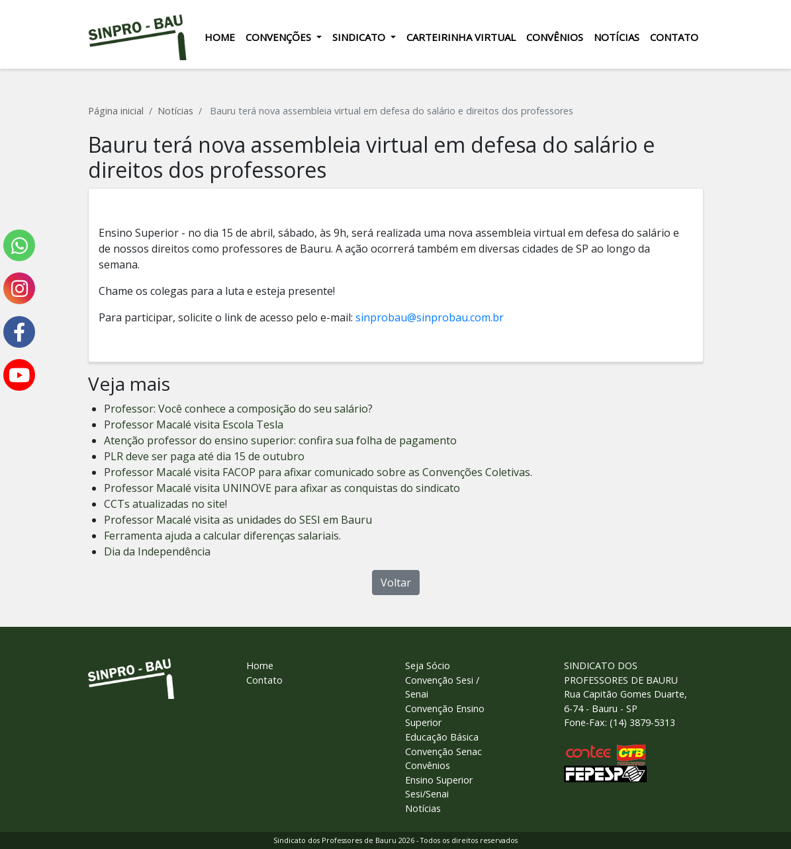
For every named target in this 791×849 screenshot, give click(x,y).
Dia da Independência (157, 551)
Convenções (280, 37)
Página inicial (116, 110)
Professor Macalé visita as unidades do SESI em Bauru (238, 519)
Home (220, 37)
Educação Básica (442, 737)
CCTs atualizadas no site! (165, 504)
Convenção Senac (443, 751)
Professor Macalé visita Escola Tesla (193, 424)
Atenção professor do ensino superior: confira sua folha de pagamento (280, 440)
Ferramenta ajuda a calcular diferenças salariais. (222, 535)
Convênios (554, 37)
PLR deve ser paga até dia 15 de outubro (204, 456)
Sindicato (360, 37)
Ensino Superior (439, 780)
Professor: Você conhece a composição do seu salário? (238, 408)
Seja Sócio (427, 665)
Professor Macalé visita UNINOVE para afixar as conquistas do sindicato (282, 488)
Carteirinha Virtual (461, 37)
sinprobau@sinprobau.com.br (429, 317)
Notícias (616, 37)
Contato (674, 37)
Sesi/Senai (427, 794)
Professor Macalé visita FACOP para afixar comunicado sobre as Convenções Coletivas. (318, 472)
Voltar (396, 582)
